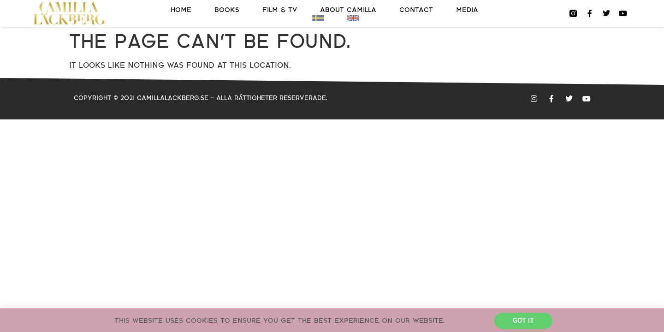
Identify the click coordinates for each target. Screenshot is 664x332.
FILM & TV (279, 10)
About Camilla (348, 10)
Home (181, 10)
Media (467, 10)
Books (226, 10)
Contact (416, 10)
